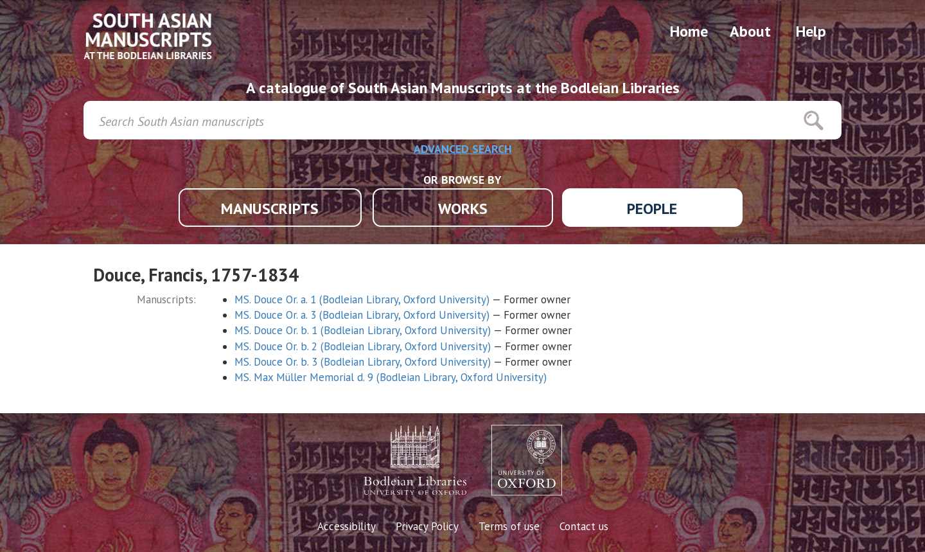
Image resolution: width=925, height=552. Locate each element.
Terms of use (509, 526)
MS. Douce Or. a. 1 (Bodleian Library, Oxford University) (361, 299)
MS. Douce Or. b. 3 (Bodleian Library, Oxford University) (362, 362)
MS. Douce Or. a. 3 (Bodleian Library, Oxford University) (361, 315)
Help (811, 31)
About (750, 31)
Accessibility (346, 526)
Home (689, 31)
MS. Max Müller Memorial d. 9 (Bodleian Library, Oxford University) (390, 377)
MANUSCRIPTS (270, 208)
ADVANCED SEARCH (463, 148)
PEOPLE (652, 208)
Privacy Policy (427, 526)
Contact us (583, 526)
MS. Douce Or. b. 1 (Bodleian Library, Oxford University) (362, 330)
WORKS (463, 208)
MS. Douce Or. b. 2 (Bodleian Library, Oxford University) (362, 346)
